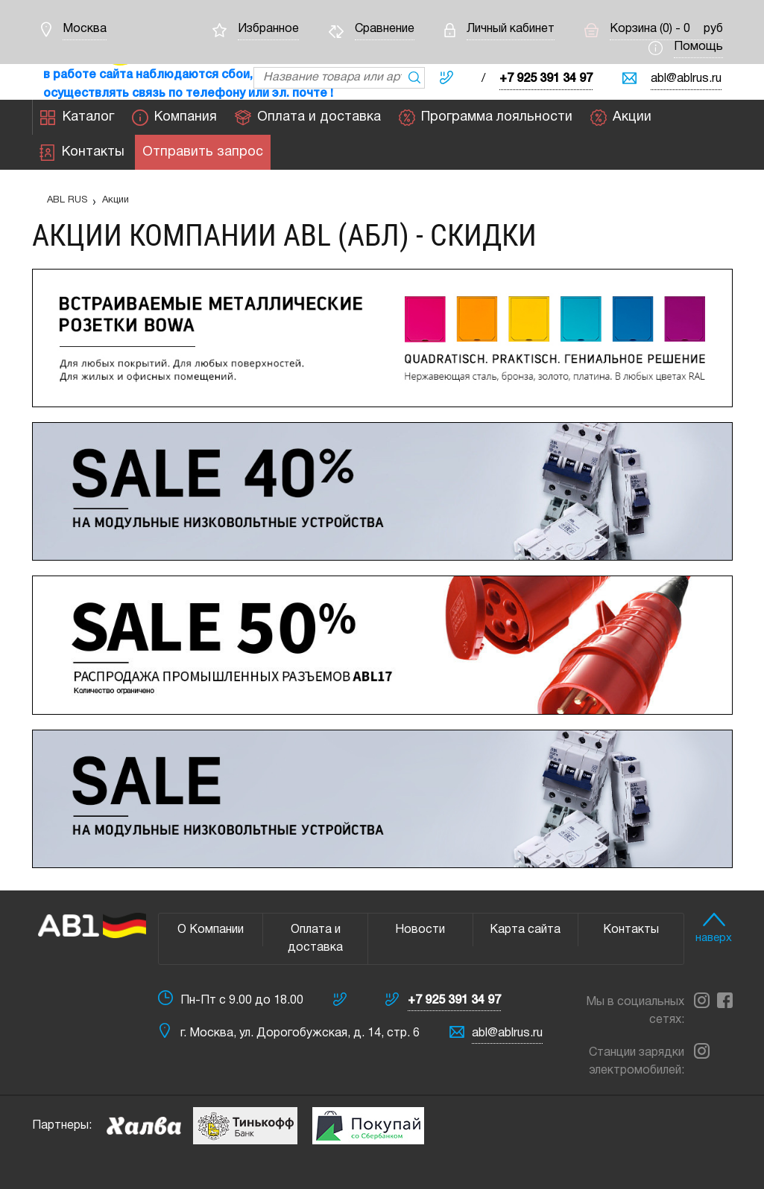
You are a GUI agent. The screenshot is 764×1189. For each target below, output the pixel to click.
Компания (174, 117)
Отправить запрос (202, 152)
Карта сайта (525, 930)
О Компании (210, 930)
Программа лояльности (485, 117)
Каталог (77, 117)
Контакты (82, 152)
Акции (620, 117)
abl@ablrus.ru (686, 79)
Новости (420, 930)
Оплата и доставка (308, 117)
